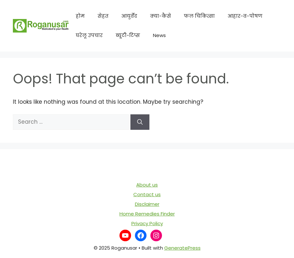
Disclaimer (147, 204)
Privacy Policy (147, 223)
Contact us (147, 194)
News (159, 35)
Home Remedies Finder (147, 213)
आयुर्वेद (129, 16)
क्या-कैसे (160, 16)
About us (147, 184)
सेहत (103, 16)
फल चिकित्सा (199, 16)
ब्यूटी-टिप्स (128, 35)
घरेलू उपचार (89, 35)
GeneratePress (182, 247)
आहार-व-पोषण (245, 16)
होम (80, 16)
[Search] (139, 122)
